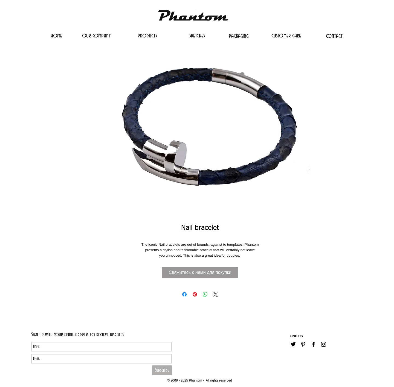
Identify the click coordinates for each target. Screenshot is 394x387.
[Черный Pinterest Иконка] (303, 344)
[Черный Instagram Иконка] (323, 344)
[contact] (334, 35)
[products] (147, 35)
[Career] (182, 372)
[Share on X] (215, 294)
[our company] (96, 35)
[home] (56, 35)
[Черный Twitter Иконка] (293, 344)
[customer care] (286, 35)
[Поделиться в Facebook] (184, 294)
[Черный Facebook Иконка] (313, 344)
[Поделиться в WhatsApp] (205, 294)
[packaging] (238, 35)
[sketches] (197, 35)
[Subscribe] (162, 370)
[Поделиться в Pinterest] (195, 294)
